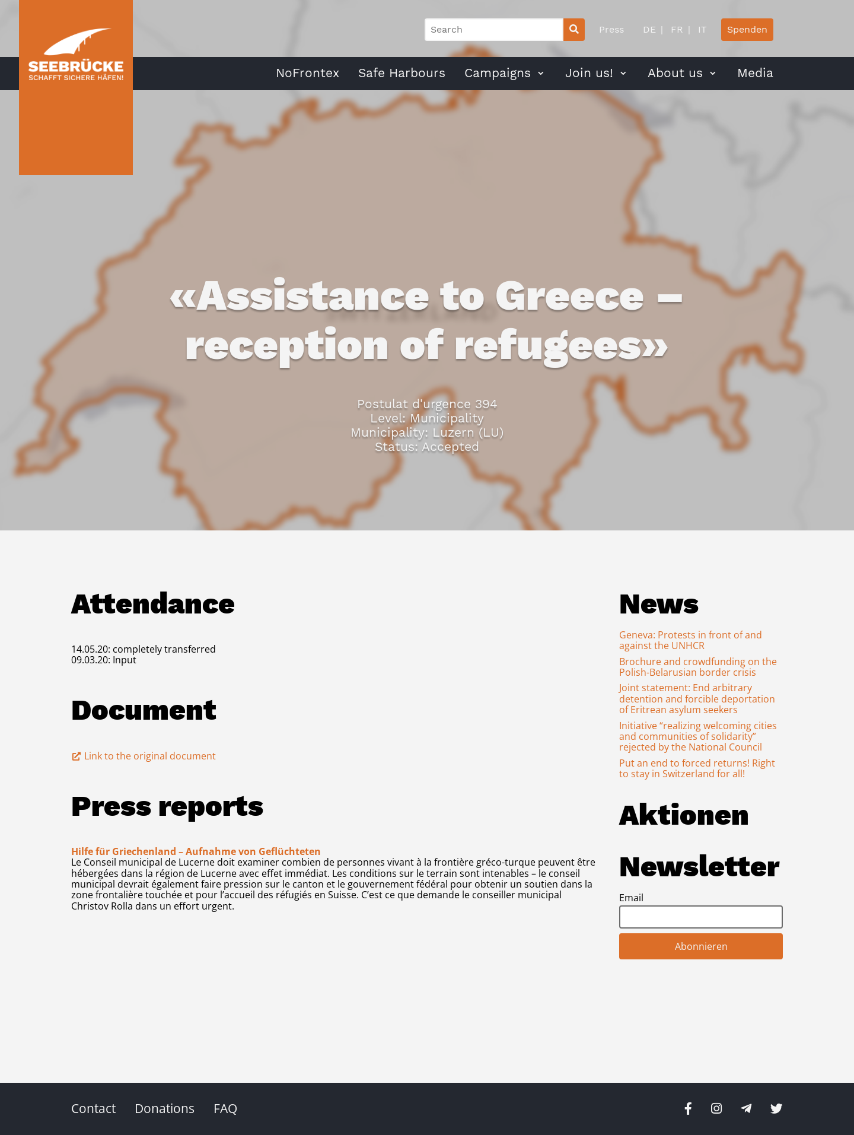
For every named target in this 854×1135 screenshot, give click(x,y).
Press (611, 29)
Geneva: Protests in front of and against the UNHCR (690, 640)
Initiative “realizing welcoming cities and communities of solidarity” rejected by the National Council (698, 736)
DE (649, 29)
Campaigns (497, 73)
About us (675, 73)
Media (755, 73)
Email (631, 897)
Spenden (747, 29)
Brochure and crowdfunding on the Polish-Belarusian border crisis (698, 667)
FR (675, 29)
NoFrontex (307, 73)
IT (701, 29)
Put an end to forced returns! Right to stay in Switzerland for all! (697, 768)
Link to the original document (143, 755)
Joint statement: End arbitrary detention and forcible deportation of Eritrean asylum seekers (697, 698)
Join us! (589, 73)
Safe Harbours (401, 73)
